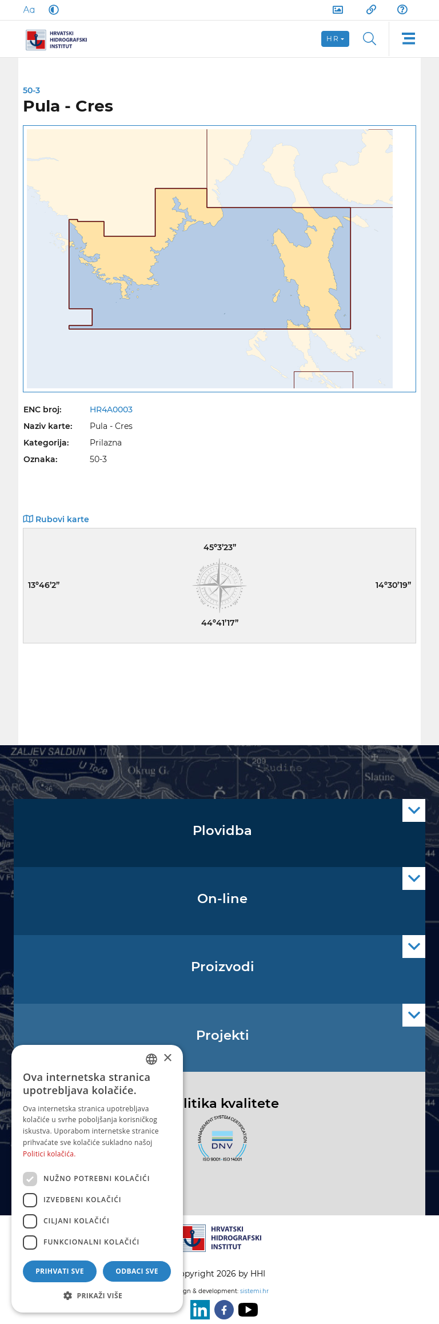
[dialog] (97, 1179)
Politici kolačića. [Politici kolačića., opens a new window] (49, 1154)
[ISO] (219, 1144)
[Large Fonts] (28, 9)
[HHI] (60, 39)
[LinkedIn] (197, 1309)
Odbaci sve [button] (136, 1271)
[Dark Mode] (51, 9)
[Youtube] (246, 1309)
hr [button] (332, 38)
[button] (97, 1295)
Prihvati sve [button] (59, 1271)
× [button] (167, 1058)
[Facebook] (221, 1309)
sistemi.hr (254, 1291)
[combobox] (151, 1059)
